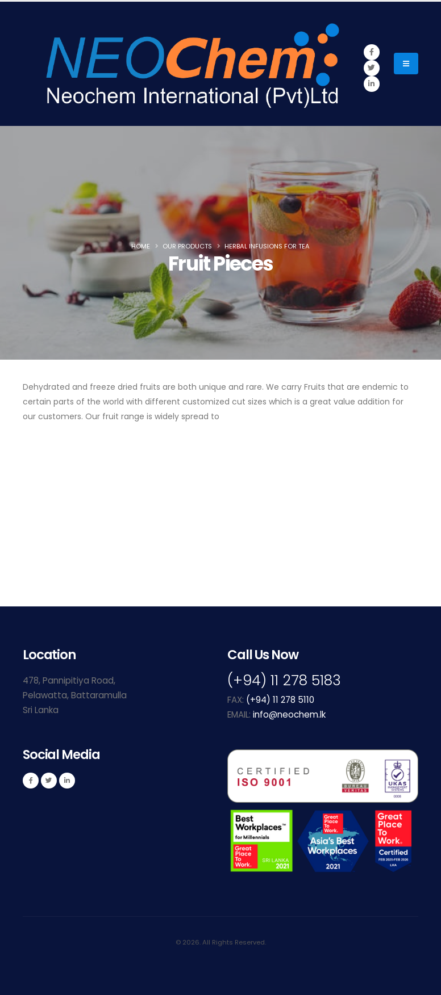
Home (140, 246)
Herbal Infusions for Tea (267, 246)
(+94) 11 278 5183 (284, 680)
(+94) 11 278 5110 (280, 700)
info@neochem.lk (289, 714)
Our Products (187, 246)
